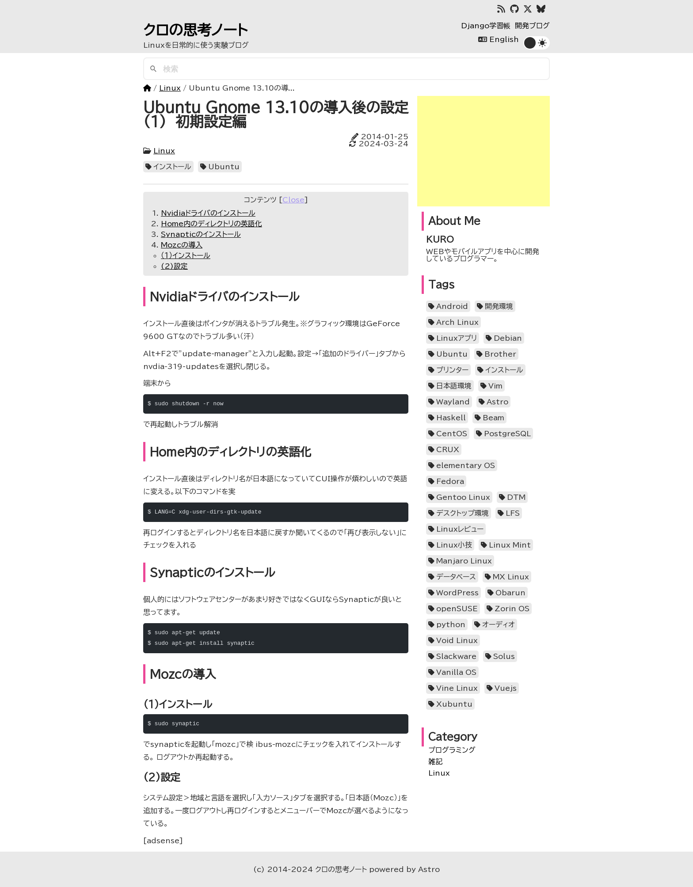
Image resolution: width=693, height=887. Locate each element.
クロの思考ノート (195, 30)
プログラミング (452, 750)
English (504, 39)
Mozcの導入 (181, 244)
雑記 (435, 761)
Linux (170, 87)
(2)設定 (174, 266)
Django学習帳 (485, 25)
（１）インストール (185, 255)
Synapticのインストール (201, 234)
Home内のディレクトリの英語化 (211, 223)
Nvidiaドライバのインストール (208, 213)
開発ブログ (532, 25)
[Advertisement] (483, 151)
